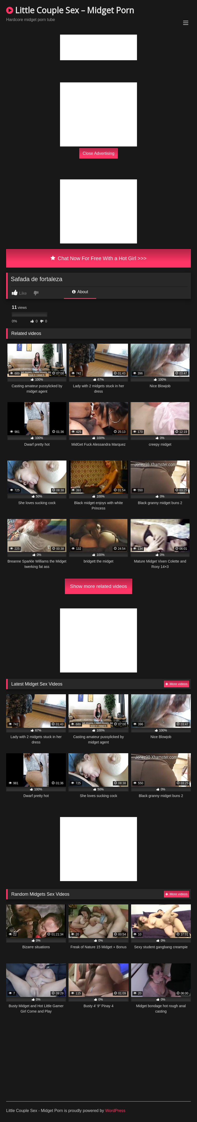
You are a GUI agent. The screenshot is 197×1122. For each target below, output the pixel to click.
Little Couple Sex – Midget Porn (70, 10)
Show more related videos (98, 586)
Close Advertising (98, 153)
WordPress (115, 1110)
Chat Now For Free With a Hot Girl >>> (99, 258)
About (80, 292)
